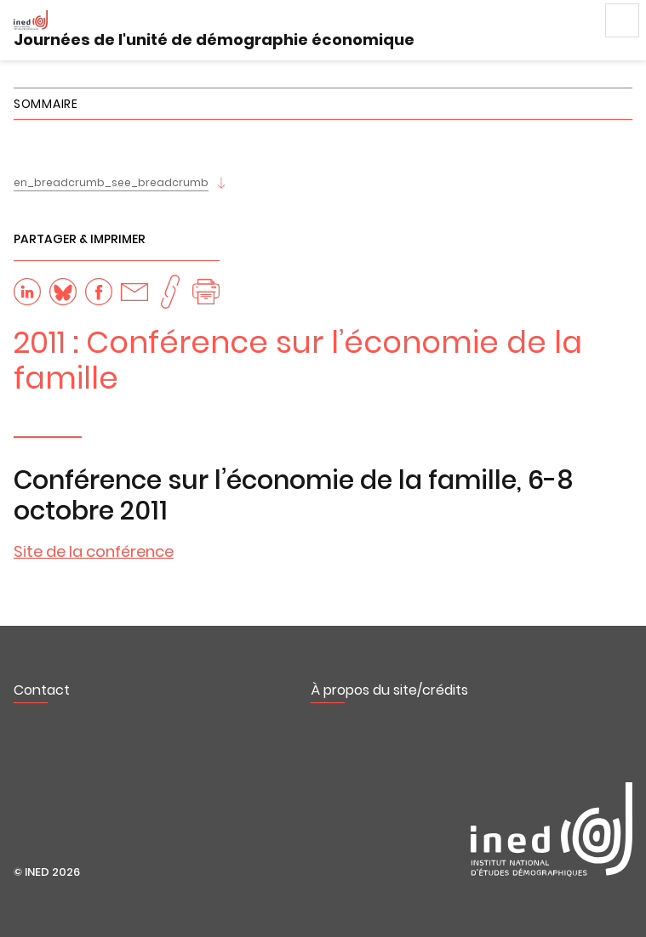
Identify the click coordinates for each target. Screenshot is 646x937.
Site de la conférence (94, 551)
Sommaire (46, 103)
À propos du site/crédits (389, 690)
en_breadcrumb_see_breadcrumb (111, 182)
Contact (42, 690)
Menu (622, 20)
